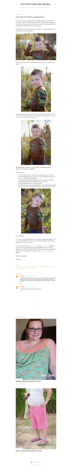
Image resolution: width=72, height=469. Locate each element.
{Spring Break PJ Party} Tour (28, 381)
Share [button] (17, 264)
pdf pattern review (47, 266)
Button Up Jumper (44, 251)
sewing (17, 268)
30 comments (22, 383)
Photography (39, 7)
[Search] (55, 4)
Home (21, 7)
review (53, 266)
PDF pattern (40, 266)
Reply (21, 283)
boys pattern (21, 266)
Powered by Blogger (36, 462)
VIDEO (22, 178)
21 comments (22, 453)
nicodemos (40, 464)
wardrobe (34, 268)
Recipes (46, 7)
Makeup (31, 7)
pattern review (35, 266)
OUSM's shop (46, 246)
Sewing (26, 7)
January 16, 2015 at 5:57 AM (30, 286)
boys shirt (26, 266)
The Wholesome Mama (35, 4)
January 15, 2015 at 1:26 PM (30, 275)
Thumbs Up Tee (33, 246)
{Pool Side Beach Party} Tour (29, 451)
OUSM (30, 266)
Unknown (22, 276)
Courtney (22, 286)
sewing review (22, 268)
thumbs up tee (28, 268)
